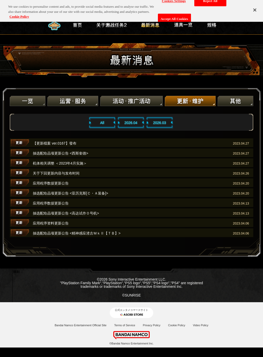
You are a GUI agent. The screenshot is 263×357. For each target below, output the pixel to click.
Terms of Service (124, 325)
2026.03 (159, 123)
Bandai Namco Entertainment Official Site (80, 325)
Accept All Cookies (174, 17)
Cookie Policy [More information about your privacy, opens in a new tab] (19, 14)
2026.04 (130, 123)
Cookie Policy (176, 325)
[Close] (254, 8)
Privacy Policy (151, 325)
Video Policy (200, 325)
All (102, 123)
